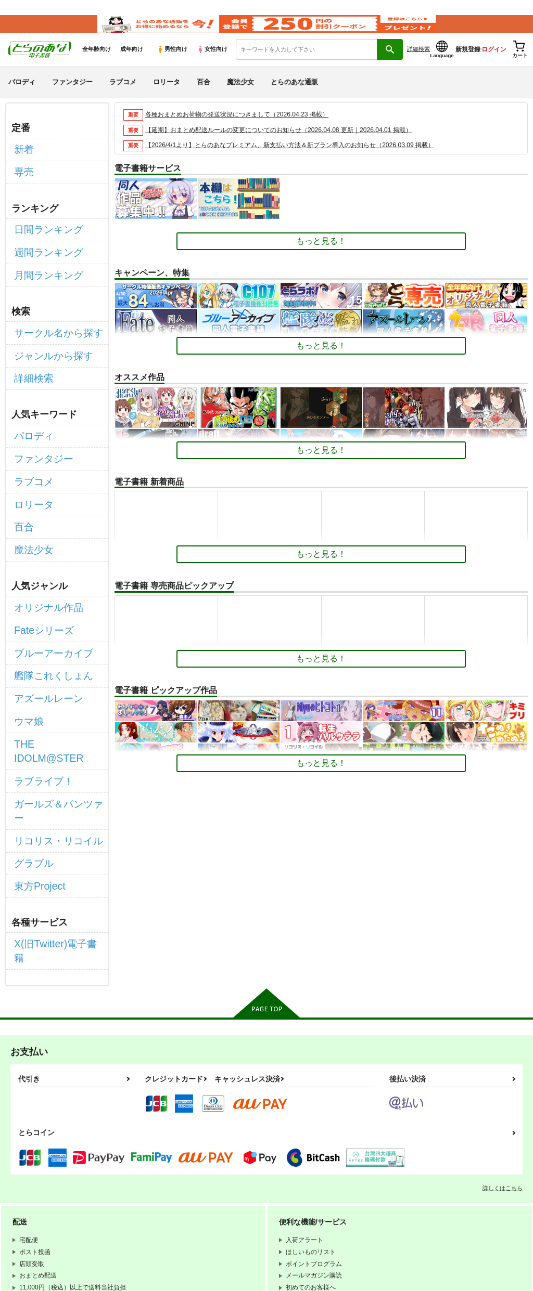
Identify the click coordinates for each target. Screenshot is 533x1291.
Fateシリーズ (39, 576)
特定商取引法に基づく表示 (163, 1212)
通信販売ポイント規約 (312, 1194)
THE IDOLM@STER (52, 668)
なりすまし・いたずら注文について (274, 1212)
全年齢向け (96, 63)
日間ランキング (43, 232)
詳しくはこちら (503, 1041)
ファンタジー (72, 95)
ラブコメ (122, 95)
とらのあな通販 (294, 95)
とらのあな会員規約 (230, 1194)
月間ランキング (43, 269)
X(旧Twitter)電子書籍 (52, 813)
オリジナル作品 (43, 557)
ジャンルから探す (47, 340)
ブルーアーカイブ (47, 594)
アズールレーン (43, 631)
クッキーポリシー (321, 1203)
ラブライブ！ (39, 686)
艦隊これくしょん (47, 613)
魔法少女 (240, 95)
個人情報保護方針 (249, 1203)
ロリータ (166, 95)
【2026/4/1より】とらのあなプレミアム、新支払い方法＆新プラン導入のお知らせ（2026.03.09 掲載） (301, 159)
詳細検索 (418, 63)
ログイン (493, 63)
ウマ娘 (26, 649)
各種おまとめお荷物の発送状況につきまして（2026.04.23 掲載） (244, 128)
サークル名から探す (51, 322)
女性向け (212, 63)
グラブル (30, 741)
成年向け (131, 63)
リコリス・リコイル (51, 723)
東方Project (35, 760)
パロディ (21, 95)
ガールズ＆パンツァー (55, 705)
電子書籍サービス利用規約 (163, 1203)
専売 (22, 179)
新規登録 (467, 63)
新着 (22, 160)
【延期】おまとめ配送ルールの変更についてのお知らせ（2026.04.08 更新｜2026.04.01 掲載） (289, 143)
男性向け (172, 63)
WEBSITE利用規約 (153, 1194)
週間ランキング (43, 250)
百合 (203, 95)
